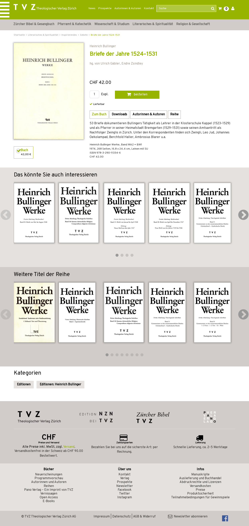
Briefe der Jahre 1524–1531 (105, 35)
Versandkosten (200, 486)
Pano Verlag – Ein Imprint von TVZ (48, 490)
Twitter (124, 494)
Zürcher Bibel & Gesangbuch (33, 24)
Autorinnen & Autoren (127, 8)
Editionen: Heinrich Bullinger (60, 385)
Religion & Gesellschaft (193, 24)
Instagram (124, 498)
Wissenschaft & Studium (111, 24)
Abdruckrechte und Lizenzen (200, 482)
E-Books (49, 501)
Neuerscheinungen (48, 475)
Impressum (102, 517)
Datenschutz (121, 517)
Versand (68, 447)
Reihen (49, 486)
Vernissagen (48, 494)
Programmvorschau (49, 478)
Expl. (104, 94)
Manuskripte (200, 475)
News (91, 8)
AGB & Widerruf (144, 517)
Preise (200, 490)
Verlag (124, 478)
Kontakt (149, 8)
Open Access (49, 498)
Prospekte (105, 8)
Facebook (124, 490)
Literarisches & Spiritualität (152, 24)
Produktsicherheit (200, 494)
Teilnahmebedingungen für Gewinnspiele (200, 498)
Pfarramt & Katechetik (74, 24)
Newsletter (124, 486)
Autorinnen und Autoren (48, 482)
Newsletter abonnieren (188, 517)
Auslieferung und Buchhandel (200, 478)
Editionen (24, 385)
